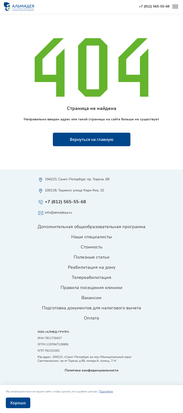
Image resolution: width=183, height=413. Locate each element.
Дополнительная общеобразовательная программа (91, 227)
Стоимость (92, 247)
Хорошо (18, 403)
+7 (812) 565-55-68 (154, 6)
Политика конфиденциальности (91, 370)
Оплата (91, 318)
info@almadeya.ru (55, 213)
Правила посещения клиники (91, 287)
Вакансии (91, 298)
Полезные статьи (92, 257)
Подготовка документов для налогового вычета (91, 308)
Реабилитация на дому (91, 267)
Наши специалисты (91, 237)
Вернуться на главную (91, 139)
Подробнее (106, 391)
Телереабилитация (91, 277)
